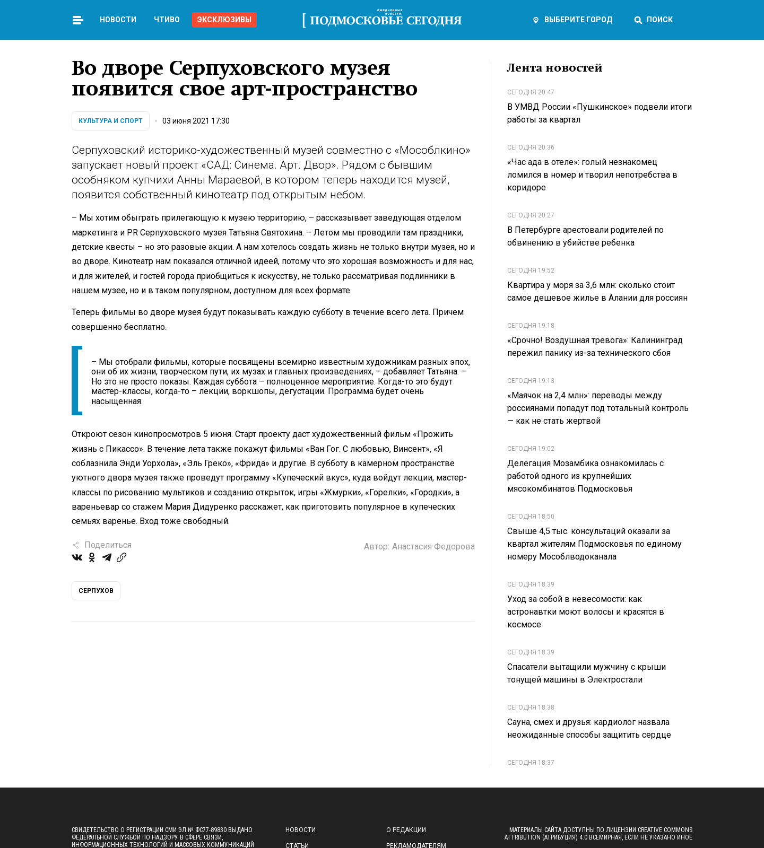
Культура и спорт (111, 121)
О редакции (406, 830)
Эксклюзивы (224, 19)
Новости (118, 19)
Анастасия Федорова (433, 546)
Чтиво (167, 19)
